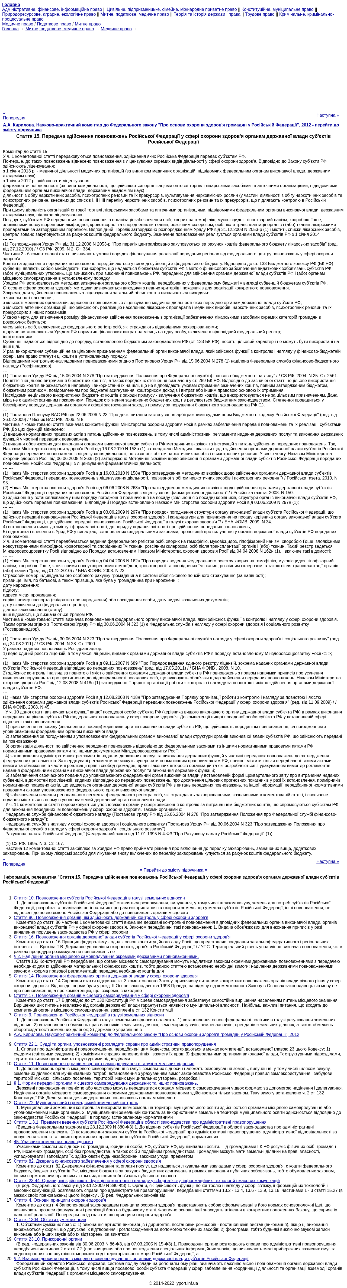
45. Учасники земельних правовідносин (53, 1141)
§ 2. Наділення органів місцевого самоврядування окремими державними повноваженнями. (106, 956)
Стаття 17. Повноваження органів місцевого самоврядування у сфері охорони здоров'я (101, 995)
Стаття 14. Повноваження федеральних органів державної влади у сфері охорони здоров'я (106, 976)
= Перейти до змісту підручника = (173, 870)
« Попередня (14, 115)
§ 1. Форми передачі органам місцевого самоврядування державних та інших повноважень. (106, 1083)
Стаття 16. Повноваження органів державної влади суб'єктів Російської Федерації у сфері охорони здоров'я (122, 937)
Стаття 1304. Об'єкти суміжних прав (50, 1219)
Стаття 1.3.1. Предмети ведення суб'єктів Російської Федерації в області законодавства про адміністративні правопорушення (140, 1122)
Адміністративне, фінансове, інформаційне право (52, 9)
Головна (10, 29)
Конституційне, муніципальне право (278, 9)
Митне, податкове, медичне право (135, 14)
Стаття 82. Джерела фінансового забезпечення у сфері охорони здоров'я (87, 1161)
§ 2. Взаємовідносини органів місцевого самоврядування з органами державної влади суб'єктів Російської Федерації (131, 1258)
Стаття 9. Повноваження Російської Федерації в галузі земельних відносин (89, 1015)
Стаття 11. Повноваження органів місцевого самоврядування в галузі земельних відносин (104, 1063)
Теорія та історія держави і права (207, 14)
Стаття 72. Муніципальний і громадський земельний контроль (76, 1102)
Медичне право (17, 24)
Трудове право (260, 14)
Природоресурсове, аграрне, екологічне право (49, 14)
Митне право (88, 24)
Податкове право (54, 24)
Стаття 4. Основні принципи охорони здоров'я (60, 1200)
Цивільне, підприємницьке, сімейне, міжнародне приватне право (172, 9)
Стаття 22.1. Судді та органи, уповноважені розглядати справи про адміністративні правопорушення (115, 1044)
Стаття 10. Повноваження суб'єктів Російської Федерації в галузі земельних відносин (99, 898)
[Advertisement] (173, 69)
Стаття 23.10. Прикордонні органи (48, 1239)
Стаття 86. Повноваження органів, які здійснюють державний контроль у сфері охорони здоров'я (111, 917)
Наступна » (327, 115)
